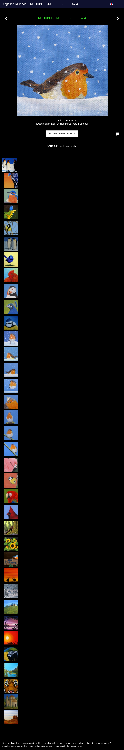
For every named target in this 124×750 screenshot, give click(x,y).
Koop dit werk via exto (62, 133)
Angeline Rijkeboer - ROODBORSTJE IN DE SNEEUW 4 (40, 4)
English (111, 4)
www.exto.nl (31, 743)
